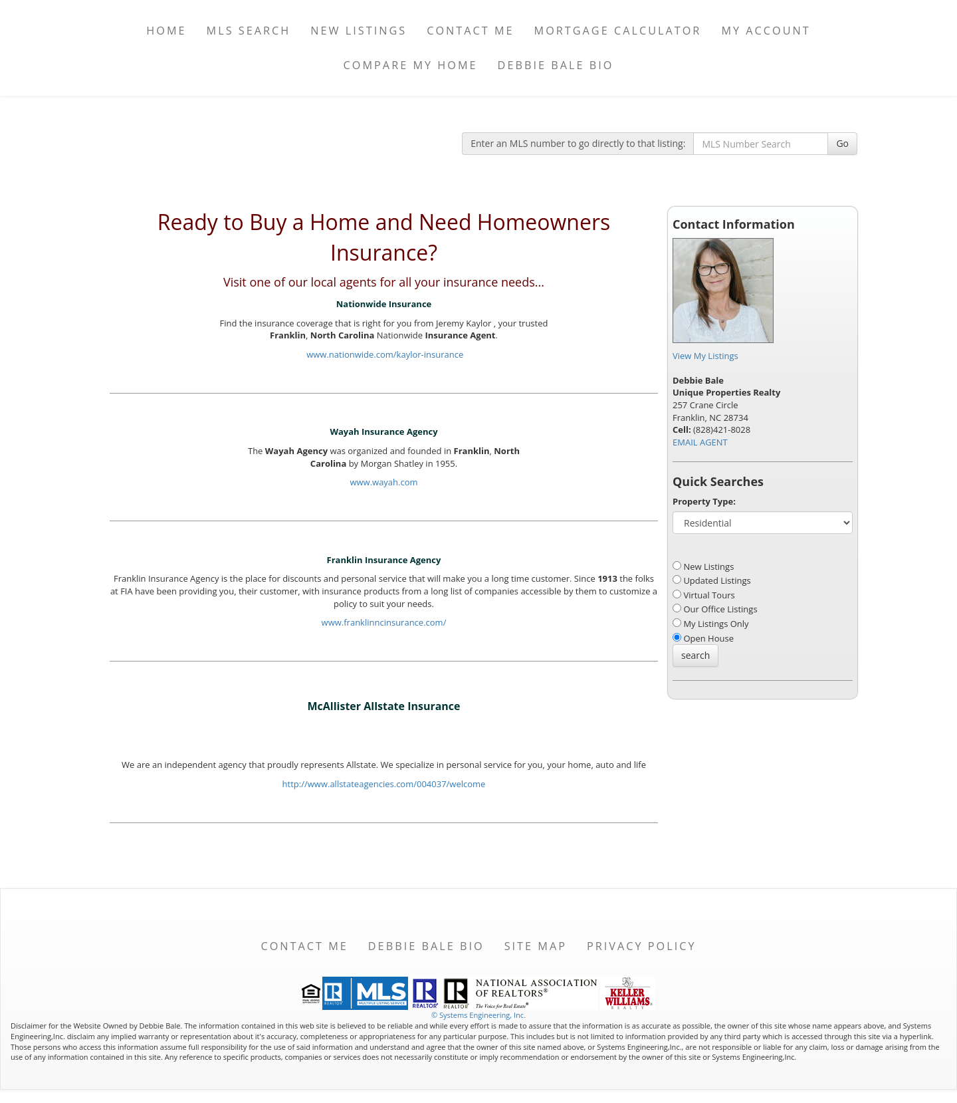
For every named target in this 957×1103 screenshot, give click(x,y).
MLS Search (249, 30)
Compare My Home (411, 65)
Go (842, 143)
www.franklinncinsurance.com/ (384, 622)
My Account (765, 30)
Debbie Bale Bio (556, 65)
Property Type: (704, 501)
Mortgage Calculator (618, 30)
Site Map (535, 946)
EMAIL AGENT (700, 442)
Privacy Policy (641, 946)
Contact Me (470, 30)
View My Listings (705, 356)
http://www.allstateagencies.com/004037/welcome (384, 784)
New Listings (358, 30)
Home (166, 30)
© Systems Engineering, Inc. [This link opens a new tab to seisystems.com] (478, 1015)
